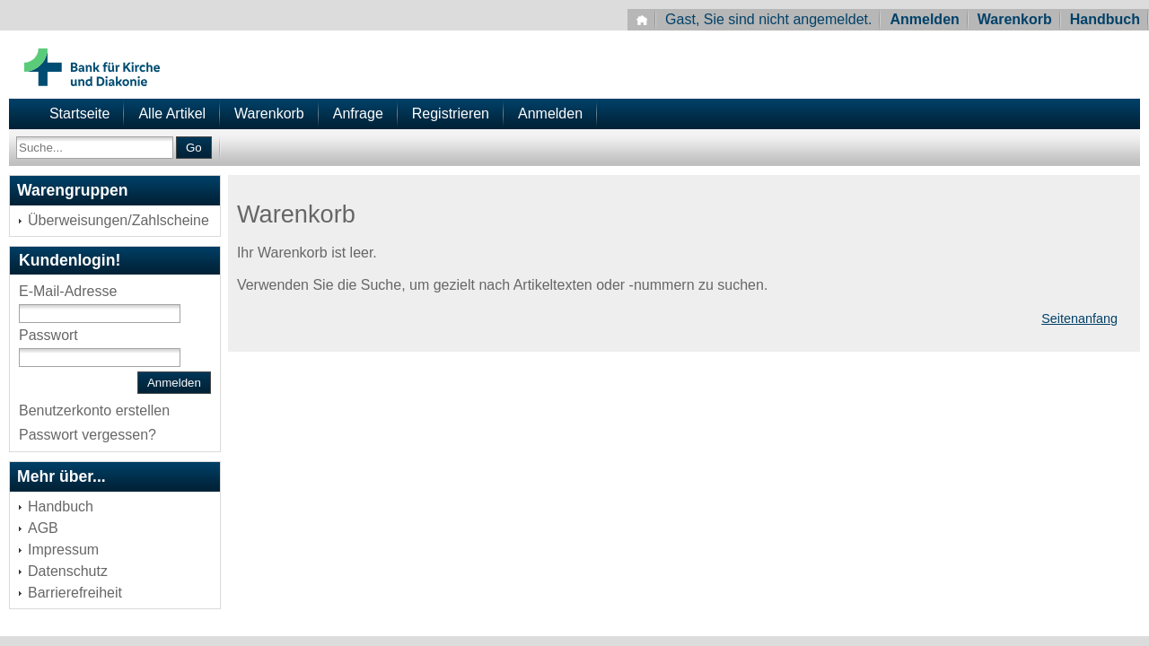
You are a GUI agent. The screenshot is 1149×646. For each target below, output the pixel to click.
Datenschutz (68, 571)
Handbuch (1105, 19)
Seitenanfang (1079, 318)
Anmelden (924, 19)
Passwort (48, 335)
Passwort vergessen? (87, 434)
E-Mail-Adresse (68, 291)
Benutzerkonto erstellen (94, 410)
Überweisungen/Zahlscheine (118, 220)
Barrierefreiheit (75, 592)
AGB (43, 528)
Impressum (63, 549)
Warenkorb (1015, 19)
